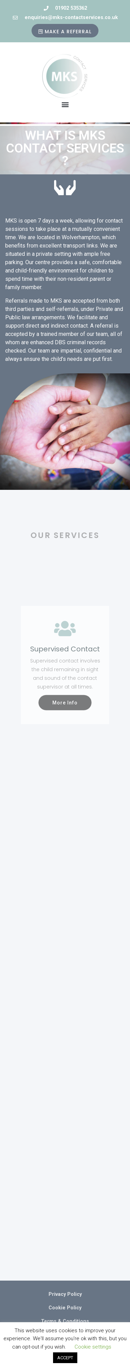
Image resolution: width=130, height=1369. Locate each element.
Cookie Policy (65, 1308)
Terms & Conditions (65, 1321)
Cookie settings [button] (93, 1347)
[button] (65, 104)
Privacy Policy (65, 1294)
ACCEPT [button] (65, 1357)
